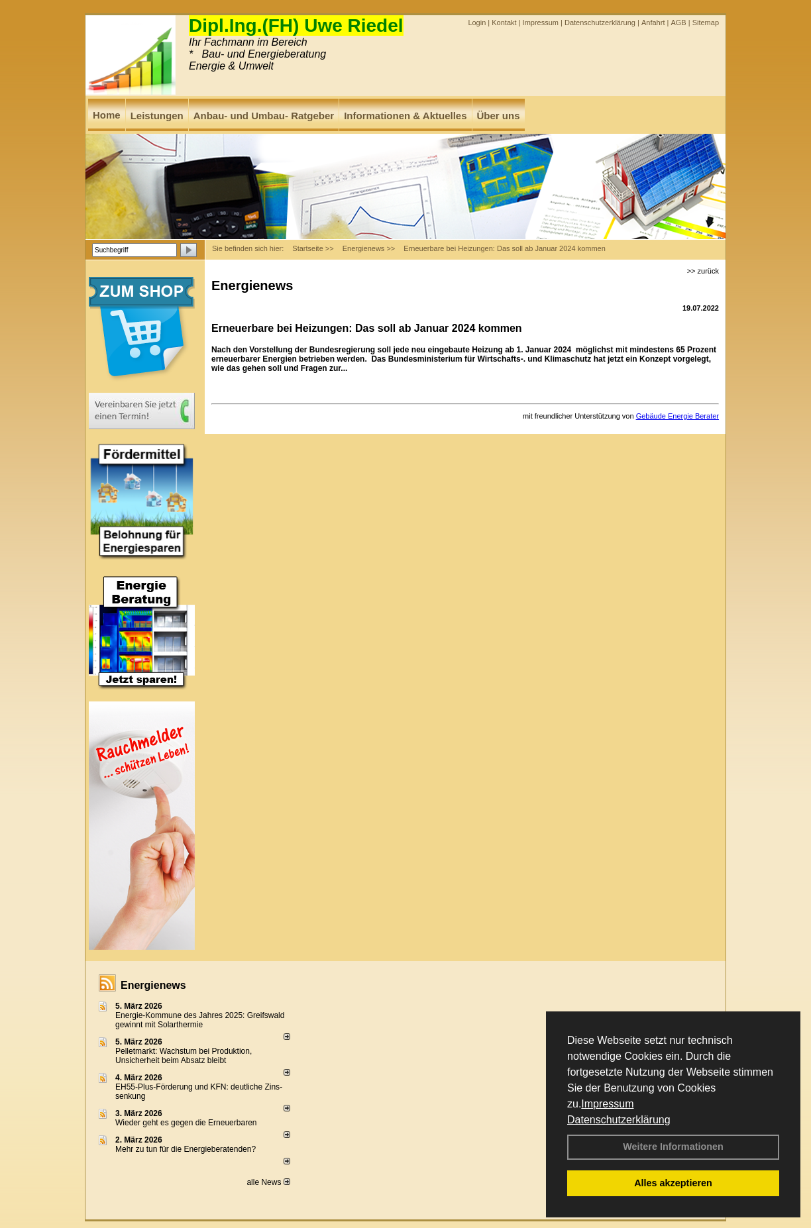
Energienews (153, 985)
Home (107, 115)
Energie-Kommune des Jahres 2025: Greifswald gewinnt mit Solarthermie (199, 1020)
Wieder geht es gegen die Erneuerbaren (185, 1122)
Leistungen (157, 115)
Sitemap (705, 22)
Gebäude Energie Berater (677, 416)
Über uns (498, 115)
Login (477, 22)
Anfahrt (653, 22)
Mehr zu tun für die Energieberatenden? (185, 1149)
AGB (678, 22)
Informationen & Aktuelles (405, 115)
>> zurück (703, 271)
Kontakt (504, 22)
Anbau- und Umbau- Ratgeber (264, 115)
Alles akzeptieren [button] (673, 1183)
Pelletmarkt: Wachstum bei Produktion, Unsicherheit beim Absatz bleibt (183, 1056)
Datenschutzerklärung (619, 1119)
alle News (268, 1182)
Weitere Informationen (673, 1146)
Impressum (607, 1103)
